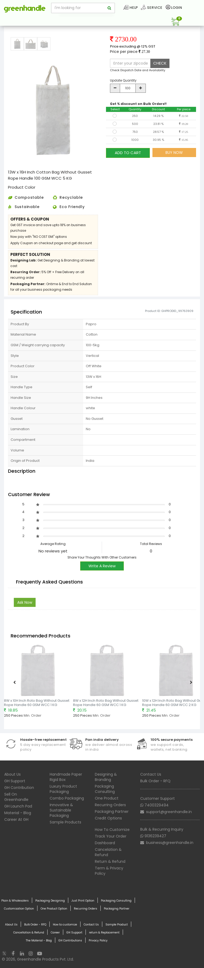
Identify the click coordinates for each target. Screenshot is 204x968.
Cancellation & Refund (28, 933)
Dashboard (105, 843)
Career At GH (16, 819)
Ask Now (24, 602)
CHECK (160, 63)
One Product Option (54, 909)
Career (55, 933)
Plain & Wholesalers (15, 901)
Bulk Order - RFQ (155, 781)
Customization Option (19, 909)
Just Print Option (82, 901)
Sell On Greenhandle (16, 797)
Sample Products (65, 822)
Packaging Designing (50, 901)
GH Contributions (70, 940)
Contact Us (150, 774)
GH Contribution (19, 787)
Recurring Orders (110, 805)
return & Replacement (104, 933)
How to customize (65, 925)
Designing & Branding (106, 777)
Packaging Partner (112, 811)
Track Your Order (110, 836)
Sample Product (116, 925)
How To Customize (112, 829)
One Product (106, 798)
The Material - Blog (39, 940)
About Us (12, 774)
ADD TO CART (128, 152)
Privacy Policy (98, 940)
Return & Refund (110, 861)
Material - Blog (17, 812)
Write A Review (102, 566)
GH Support (14, 781)
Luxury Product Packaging (63, 789)
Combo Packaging (67, 798)
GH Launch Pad (18, 806)
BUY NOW (174, 152)
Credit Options (108, 818)
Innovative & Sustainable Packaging (61, 810)
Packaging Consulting (105, 789)
